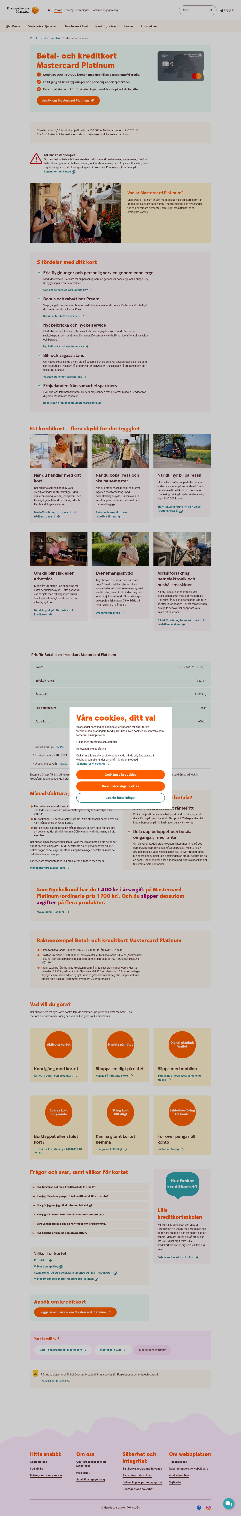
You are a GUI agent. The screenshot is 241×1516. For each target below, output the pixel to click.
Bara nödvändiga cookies (120, 786)
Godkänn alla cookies (120, 775)
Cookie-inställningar (121, 798)
